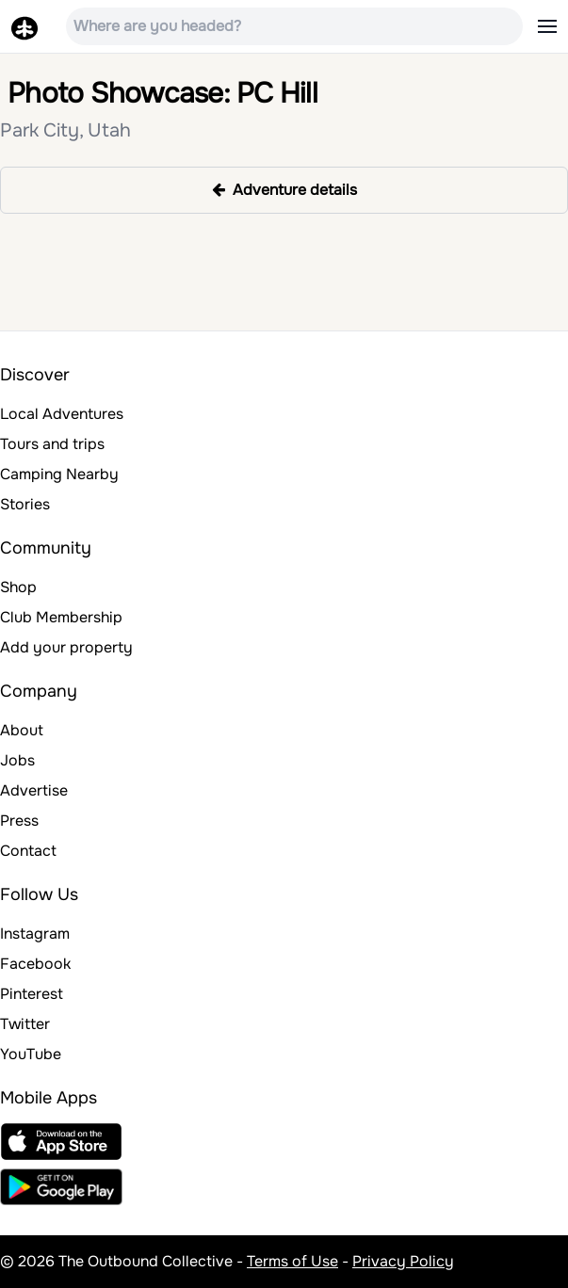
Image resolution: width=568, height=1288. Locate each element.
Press (19, 820)
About (21, 730)
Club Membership (61, 617)
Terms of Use (292, 1261)
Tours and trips (52, 444)
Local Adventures (61, 414)
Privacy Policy (403, 1261)
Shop (18, 587)
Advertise (34, 790)
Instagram (35, 933)
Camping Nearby (59, 474)
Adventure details (284, 190)
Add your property (66, 647)
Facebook (35, 964)
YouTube (30, 1054)
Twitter (25, 1024)
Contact (28, 851)
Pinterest (31, 994)
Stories (25, 504)
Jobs (17, 760)
